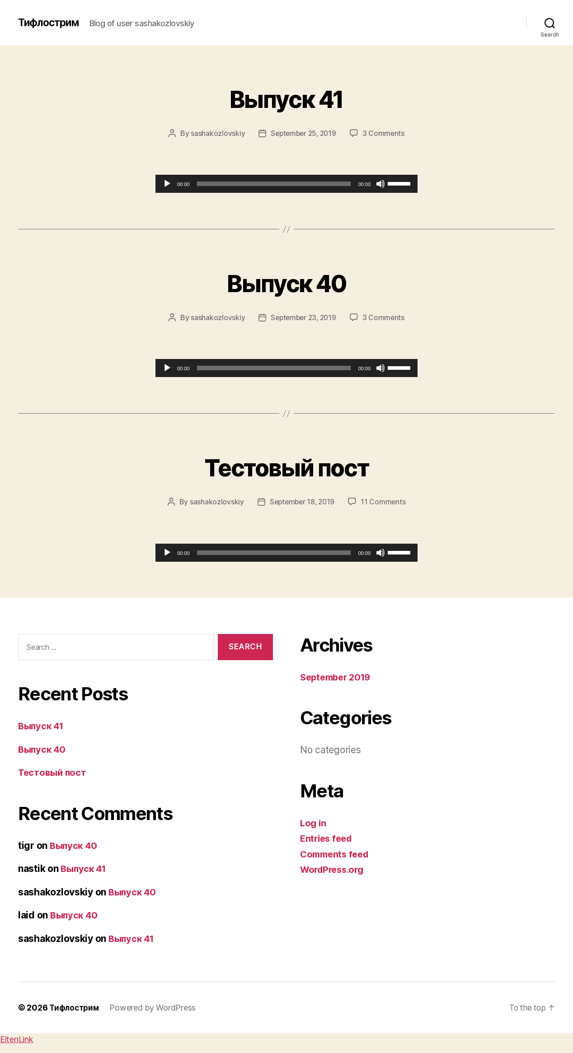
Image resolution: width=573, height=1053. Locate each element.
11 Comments (385, 501)
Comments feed (336, 853)
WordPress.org (334, 869)
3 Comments (385, 133)
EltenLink (16, 1039)
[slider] (274, 184)
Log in (313, 822)
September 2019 (338, 676)
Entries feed (328, 837)
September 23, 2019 (303, 317)
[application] (286, 184)
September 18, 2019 (302, 501)
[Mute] (380, 183)
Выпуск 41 (286, 97)
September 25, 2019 (303, 133)
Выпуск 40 (286, 281)
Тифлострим (50, 22)
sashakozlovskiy (215, 133)
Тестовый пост (286, 465)
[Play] (167, 183)
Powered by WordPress (156, 1007)
